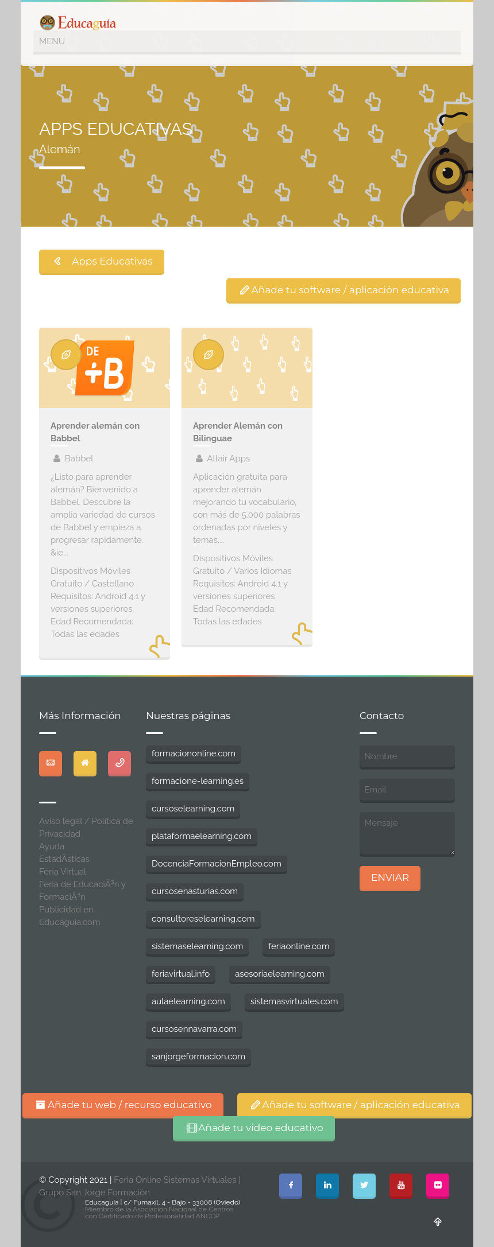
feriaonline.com (298, 946)
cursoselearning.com (193, 808)
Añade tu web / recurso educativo (123, 1104)
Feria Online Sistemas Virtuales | (177, 1180)
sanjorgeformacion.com (198, 1056)
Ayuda (51, 846)
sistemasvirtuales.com (294, 1001)
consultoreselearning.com (203, 919)
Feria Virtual (62, 872)
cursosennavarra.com (194, 1029)
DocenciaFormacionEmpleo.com (216, 863)
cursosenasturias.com (195, 891)
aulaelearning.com (188, 1001)
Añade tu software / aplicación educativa (343, 290)
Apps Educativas (102, 261)
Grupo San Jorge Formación (94, 1192)
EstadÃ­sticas (64, 859)
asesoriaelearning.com (280, 974)
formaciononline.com (194, 753)
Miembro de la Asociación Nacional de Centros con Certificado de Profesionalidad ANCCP (159, 1212)
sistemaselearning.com (197, 946)
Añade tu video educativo (253, 1127)
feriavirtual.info (181, 974)
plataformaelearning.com (202, 836)
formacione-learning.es (198, 781)
